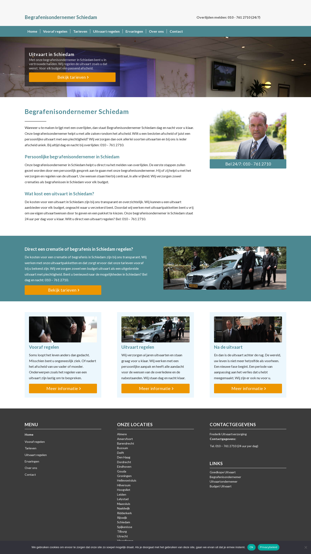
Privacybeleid (268, 547)
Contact (30, 474)
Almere (122, 434)
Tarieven (30, 448)
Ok (251, 547)
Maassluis (123, 504)
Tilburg (122, 531)
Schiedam (123, 522)
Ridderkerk (124, 513)
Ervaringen (32, 461)
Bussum (122, 448)
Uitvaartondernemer (223, 481)
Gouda (121, 471)
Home (29, 434)
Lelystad (123, 499)
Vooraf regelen (35, 441)
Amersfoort (125, 439)
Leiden (121, 494)
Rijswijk (122, 517)
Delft (120, 452)
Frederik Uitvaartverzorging (228, 434)
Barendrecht (125, 443)
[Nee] (305, 547)
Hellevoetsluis (126, 480)
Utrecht (122, 536)
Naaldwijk (123, 508)
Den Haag (123, 457)
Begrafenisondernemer (225, 477)
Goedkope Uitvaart (223, 472)
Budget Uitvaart (221, 486)
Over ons (31, 468)
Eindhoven (124, 466)
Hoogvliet (123, 489)
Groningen (124, 476)
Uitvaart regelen (36, 455)
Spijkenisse (124, 527)
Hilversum (124, 485)
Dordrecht (124, 462)
